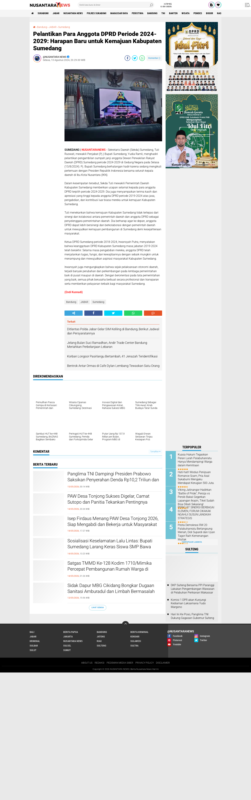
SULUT (33, 650)
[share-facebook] (127, 58)
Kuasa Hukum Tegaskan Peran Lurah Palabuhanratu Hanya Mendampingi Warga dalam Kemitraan (195, 460)
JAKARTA (68, 636)
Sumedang (64, 27)
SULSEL (67, 645)
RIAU (99, 641)
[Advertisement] (47, 117)
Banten (173, 13)
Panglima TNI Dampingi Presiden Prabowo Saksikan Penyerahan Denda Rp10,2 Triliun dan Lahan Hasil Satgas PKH (113, 479)
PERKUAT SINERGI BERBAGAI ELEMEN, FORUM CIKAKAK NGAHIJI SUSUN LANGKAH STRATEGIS (196, 513)
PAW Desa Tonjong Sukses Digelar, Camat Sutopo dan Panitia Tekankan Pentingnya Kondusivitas (108, 502)
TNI (163, 13)
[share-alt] (73, 313)
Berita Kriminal (139, 632)
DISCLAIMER (163, 662)
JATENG (101, 636)
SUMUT (67, 650)
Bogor (209, 13)
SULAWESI (135, 641)
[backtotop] (125, 624)
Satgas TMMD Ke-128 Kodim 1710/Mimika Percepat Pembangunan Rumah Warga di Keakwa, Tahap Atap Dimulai (109, 569)
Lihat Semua (98, 607)
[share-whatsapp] (142, 58)
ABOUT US (86, 662)
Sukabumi (43, 13)
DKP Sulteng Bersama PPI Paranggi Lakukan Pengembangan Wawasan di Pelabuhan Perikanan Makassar (192, 589)
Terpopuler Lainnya (192, 542)
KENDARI (134, 636)
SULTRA (134, 645)
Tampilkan (155, 451)
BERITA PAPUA (70, 632)
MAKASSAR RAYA (119, 13)
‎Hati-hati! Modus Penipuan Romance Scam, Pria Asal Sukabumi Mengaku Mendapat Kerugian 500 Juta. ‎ (196, 477)
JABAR (56, 13)
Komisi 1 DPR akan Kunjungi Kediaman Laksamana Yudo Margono (188, 603)
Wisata (185, 13)
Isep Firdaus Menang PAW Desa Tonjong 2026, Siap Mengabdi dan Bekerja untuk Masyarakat (112, 521)
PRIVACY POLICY (144, 662)
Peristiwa (137, 13)
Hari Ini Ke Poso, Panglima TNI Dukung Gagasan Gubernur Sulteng (192, 616)
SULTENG (101, 645)
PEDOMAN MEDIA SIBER (120, 662)
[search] (116, 5)
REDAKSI (99, 662)
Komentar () (154, 58)
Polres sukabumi (96, 13)
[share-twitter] (135, 58)
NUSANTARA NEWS (73, 13)
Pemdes (197, 13)
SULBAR (34, 645)
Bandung (152, 13)
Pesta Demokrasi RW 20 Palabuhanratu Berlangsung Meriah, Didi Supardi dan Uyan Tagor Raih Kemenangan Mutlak (196, 532)
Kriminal (35, 641)
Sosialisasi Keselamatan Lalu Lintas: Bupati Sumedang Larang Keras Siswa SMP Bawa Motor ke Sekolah (109, 546)
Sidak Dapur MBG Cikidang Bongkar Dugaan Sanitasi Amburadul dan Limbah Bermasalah (111, 588)
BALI (32, 632)
